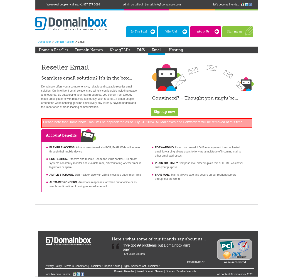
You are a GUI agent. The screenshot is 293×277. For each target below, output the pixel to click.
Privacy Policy (53, 266)
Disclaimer (96, 266)
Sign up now (164, 112)
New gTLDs (120, 50)
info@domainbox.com (168, 4)
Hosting (176, 50)
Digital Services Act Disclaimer (141, 266)
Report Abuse (112, 266)
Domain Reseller (64, 41)
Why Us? (171, 31)
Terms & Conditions (76, 266)
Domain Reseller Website (181, 271)
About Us (203, 31)
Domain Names (89, 50)
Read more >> (196, 261)
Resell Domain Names (149, 271)
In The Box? (139, 31)
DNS (141, 50)
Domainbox (45, 41)
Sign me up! (235, 31)
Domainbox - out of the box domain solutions (68, 241)
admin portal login (133, 4)
